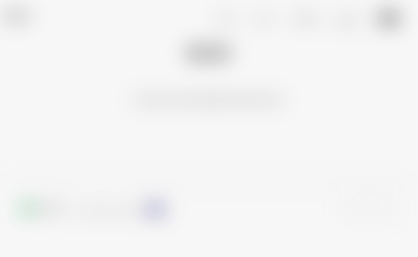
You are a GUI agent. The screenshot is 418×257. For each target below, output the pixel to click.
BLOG (347, 19)
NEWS (263, 19)
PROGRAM (305, 19)
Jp (378, 18)
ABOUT (226, 19)
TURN (15, 16)
